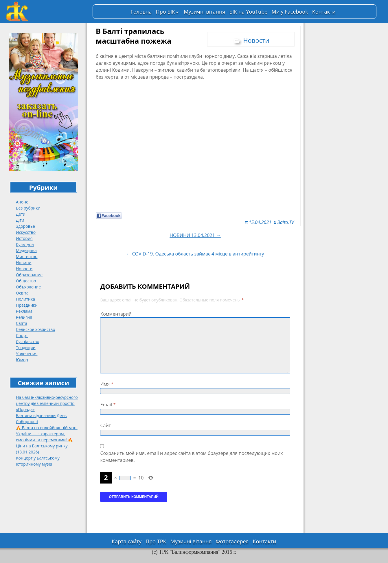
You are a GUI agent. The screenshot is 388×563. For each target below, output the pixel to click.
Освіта (22, 293)
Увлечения (26, 353)
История (24, 238)
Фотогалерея (232, 541)
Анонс (22, 202)
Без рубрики (28, 208)
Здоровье (25, 226)
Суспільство (27, 341)
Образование (29, 274)
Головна (141, 11)
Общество (26, 281)
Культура (25, 244)
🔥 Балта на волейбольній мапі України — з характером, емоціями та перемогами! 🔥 (47, 433)
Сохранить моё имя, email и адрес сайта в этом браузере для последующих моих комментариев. (191, 456)
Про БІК (165, 11)
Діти (20, 220)
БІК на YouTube (248, 11)
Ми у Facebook (289, 11)
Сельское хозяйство (35, 329)
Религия (24, 317)
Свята (21, 323)
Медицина (26, 250)
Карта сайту (126, 541)
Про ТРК (156, 541)
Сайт (105, 425)
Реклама (24, 311)
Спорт (22, 335)
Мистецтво (26, 256)
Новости (24, 268)
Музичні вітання (204, 11)
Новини (23, 262)
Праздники (27, 305)
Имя (106, 384)
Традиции (26, 347)
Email (108, 404)
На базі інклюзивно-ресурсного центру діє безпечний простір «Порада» (47, 403)
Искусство (26, 232)
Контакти (324, 11)
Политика (25, 299)
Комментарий (116, 314)
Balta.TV (285, 222)
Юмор (22, 359)
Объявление (28, 287)
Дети (20, 214)
